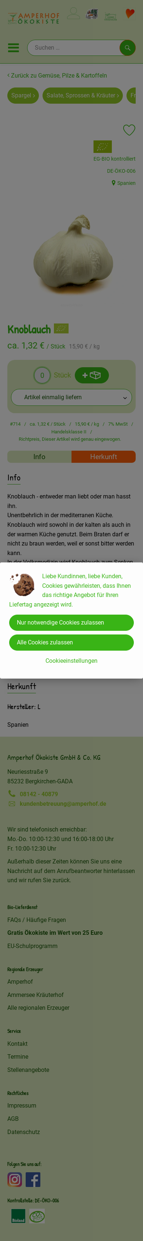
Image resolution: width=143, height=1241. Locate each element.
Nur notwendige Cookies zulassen (60, 622)
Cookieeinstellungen (71, 660)
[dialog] (71, 620)
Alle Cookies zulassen (45, 642)
